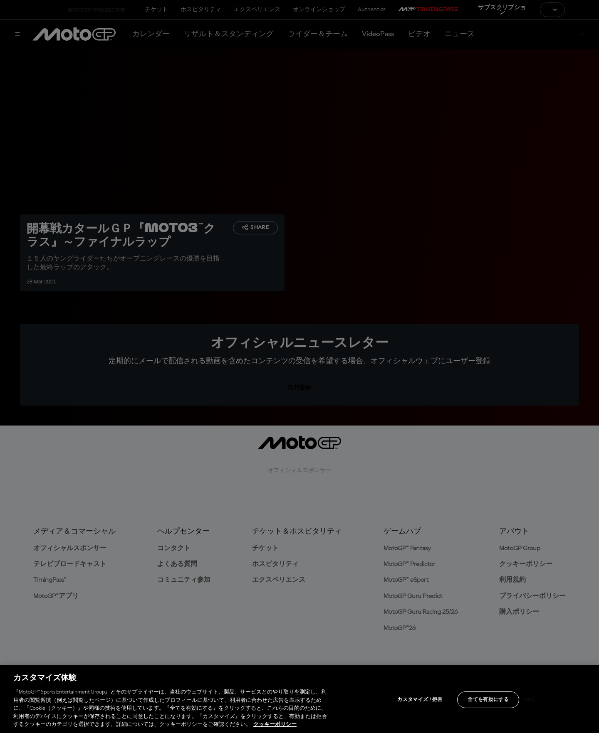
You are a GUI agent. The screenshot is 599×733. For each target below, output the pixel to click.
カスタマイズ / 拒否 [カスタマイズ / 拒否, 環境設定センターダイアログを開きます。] (419, 699)
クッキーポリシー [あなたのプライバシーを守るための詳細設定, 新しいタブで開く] (275, 724)
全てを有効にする (488, 699)
